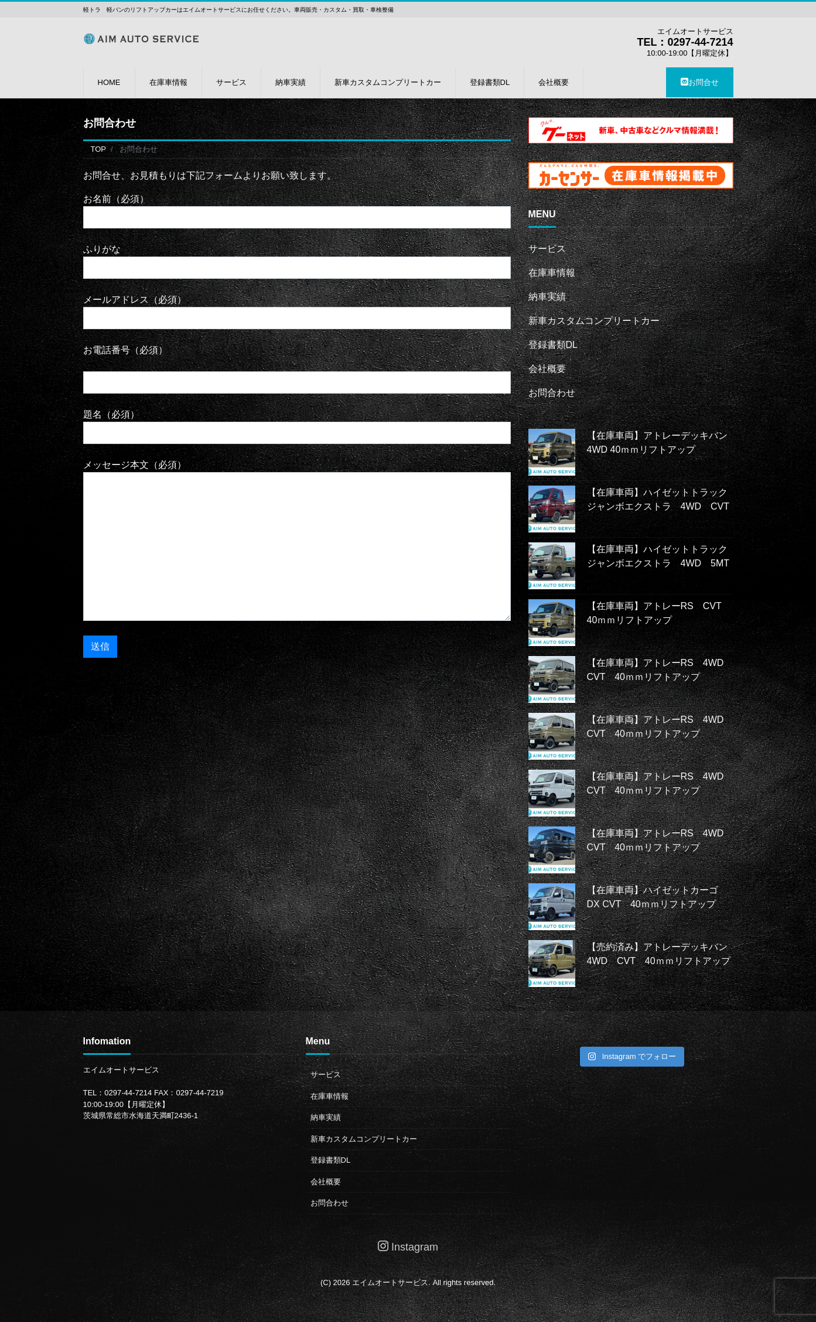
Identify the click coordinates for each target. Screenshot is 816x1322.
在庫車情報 (168, 82)
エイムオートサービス (390, 1282)
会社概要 (553, 82)
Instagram (408, 1247)
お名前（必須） (297, 211)
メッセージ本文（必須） (297, 540)
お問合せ (700, 82)
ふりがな (297, 261)
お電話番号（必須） (297, 369)
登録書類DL (490, 82)
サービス (231, 82)
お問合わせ (551, 393)
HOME (109, 82)
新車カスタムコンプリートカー (387, 82)
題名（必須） (297, 426)
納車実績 (290, 82)
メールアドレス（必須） (297, 312)
